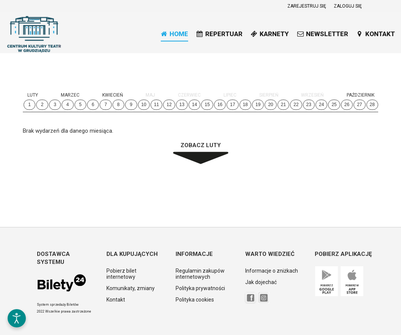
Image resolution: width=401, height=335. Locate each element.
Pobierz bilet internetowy (121, 274)
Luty (32, 95)
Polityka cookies (195, 300)
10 (143, 104)
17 (232, 104)
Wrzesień (312, 95)
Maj (150, 95)
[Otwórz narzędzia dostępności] (17, 318)
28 (372, 104)
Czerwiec (189, 95)
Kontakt (115, 300)
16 (219, 104)
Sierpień (269, 95)
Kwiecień (112, 95)
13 (181, 104)
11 (156, 104)
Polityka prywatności (200, 288)
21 (283, 104)
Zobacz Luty (201, 145)
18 (245, 104)
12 (168, 104)
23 (308, 104)
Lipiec (229, 95)
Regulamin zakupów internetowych (200, 274)
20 (270, 104)
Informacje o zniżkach (271, 271)
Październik (360, 95)
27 (359, 104)
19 (257, 104)
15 (206, 104)
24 (321, 104)
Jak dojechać (261, 282)
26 (346, 104)
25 (333, 104)
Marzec (70, 95)
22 (295, 104)
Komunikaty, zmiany (130, 288)
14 (194, 104)
